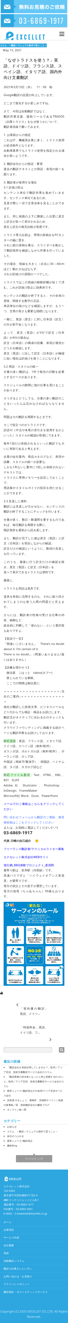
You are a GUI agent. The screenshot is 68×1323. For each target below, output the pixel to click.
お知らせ (12, 1126)
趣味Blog (12, 1145)
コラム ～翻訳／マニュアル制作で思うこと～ (23, 45)
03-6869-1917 (25, 1204)
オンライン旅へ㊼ (16, 1109)
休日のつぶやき (15, 1136)
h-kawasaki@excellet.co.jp (31, 1213)
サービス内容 (11, 1237)
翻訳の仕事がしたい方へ (18, 1268)
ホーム (7, 1222)
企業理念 (9, 1229)
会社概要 (9, 1245)
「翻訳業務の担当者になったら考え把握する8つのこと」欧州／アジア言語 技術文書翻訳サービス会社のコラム (34, 1081)
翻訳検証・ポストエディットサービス (26, 1292)
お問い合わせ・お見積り (18, 1276)
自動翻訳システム (14, 1261)
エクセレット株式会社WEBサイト (26, 857)
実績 (6, 1253)
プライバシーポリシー (17, 1284)
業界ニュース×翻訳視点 (20, 1140)
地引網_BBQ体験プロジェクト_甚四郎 (29, 865)
